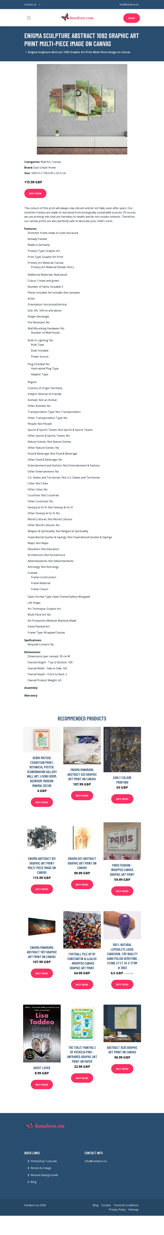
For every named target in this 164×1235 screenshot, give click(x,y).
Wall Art (46, 162)
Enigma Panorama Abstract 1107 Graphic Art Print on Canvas (42, 952)
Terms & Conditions (126, 1205)
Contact (106, 1205)
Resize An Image (41, 1168)
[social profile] (39, 4)
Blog (34, 1182)
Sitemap (133, 1209)
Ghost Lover (41, 1068)
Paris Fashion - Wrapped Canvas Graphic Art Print (122, 869)
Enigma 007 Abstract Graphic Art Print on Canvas (82, 863)
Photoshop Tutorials (44, 1161)
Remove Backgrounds (44, 1175)
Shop (131, 18)
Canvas (56, 162)
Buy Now (35, 193)
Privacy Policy (117, 1209)
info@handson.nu (129, 4)
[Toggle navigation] (28, 18)
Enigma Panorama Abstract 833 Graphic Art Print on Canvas (82, 774)
